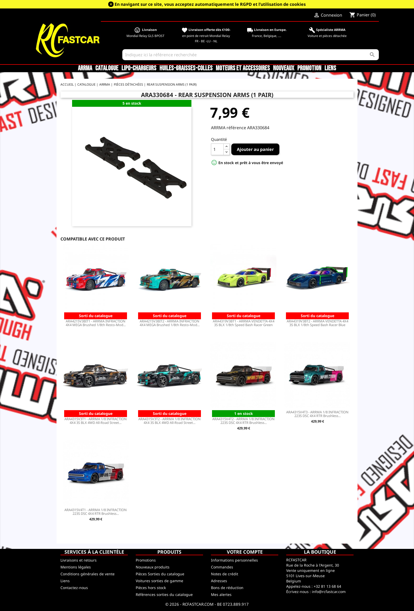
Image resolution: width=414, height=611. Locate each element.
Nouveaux (283, 68)
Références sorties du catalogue (164, 594)
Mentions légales (75, 567)
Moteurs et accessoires (243, 68)
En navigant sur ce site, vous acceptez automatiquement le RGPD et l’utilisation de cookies (210, 4)
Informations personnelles (234, 560)
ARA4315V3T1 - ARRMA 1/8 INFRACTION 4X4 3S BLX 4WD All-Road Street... (95, 420)
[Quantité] (217, 149)
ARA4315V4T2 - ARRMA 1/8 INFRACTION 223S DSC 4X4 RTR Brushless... (243, 420)
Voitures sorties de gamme (159, 580)
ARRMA (85, 68)
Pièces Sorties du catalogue (160, 573)
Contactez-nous (74, 587)
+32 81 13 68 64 (327, 586)
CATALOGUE (106, 68)
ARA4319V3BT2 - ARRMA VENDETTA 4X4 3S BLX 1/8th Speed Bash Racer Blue (317, 323)
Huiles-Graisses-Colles (186, 68)
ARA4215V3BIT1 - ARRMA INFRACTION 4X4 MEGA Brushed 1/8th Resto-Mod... (96, 323)
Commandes (222, 567)
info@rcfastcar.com (329, 591)
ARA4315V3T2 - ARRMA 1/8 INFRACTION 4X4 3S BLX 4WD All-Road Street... (169, 420)
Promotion (309, 68)
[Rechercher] (250, 54)
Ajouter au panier (255, 149)
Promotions (146, 560)
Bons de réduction (227, 587)
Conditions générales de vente (87, 573)
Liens (330, 68)
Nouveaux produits (153, 567)
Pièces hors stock (151, 587)
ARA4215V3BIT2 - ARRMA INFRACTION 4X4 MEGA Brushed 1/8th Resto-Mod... (170, 323)
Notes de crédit (224, 573)
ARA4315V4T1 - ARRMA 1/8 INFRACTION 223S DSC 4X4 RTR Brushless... (95, 511)
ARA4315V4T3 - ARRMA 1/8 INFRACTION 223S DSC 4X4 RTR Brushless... (317, 414)
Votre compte (245, 552)
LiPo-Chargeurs (138, 68)
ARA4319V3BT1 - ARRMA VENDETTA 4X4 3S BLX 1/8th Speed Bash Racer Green (243, 323)
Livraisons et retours (78, 560)
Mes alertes (221, 594)
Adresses (219, 580)
